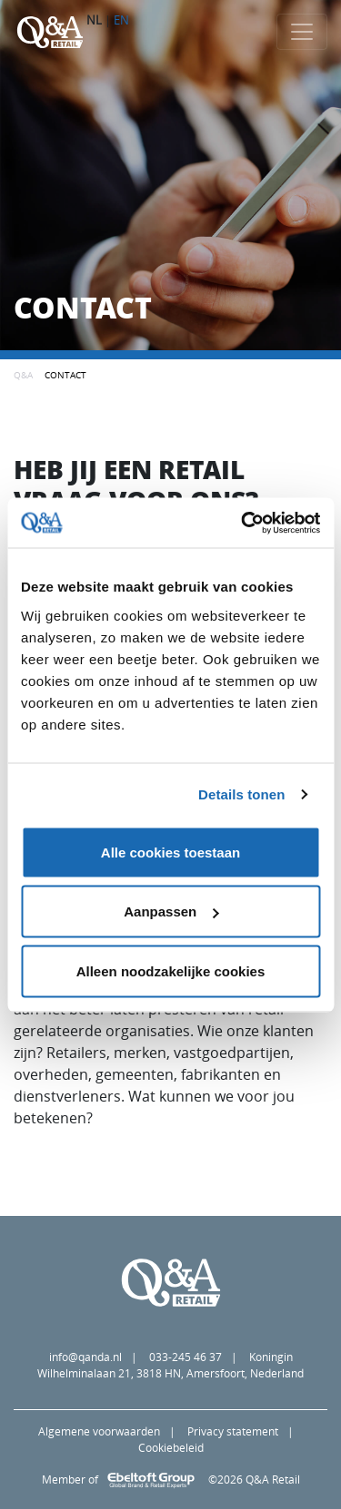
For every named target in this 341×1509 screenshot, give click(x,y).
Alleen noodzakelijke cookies (171, 970)
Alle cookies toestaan (170, 851)
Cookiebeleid (171, 1447)
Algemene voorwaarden (99, 1431)
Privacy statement (232, 1431)
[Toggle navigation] (301, 32)
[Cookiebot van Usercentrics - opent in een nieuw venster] (242, 522)
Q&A (23, 374)
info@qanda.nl (85, 1357)
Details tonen (241, 794)
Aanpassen (171, 911)
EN (121, 20)
